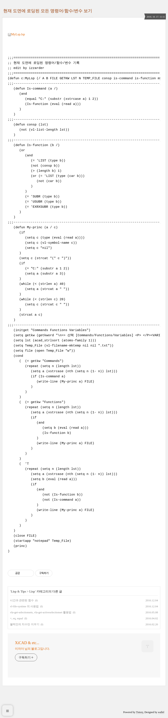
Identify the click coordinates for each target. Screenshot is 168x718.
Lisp (32, 591)
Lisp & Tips (18, 591)
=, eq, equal (16, 618)
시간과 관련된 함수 (22, 600)
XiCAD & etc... (27, 643)
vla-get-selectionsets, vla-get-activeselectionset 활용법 (40, 612)
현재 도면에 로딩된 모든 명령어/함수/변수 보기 (47, 10)
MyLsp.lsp (16, 34)
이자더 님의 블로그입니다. (32, 648)
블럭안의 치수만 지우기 (24, 624)
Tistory (139, 712)
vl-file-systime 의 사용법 (24, 606)
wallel (161, 712)
